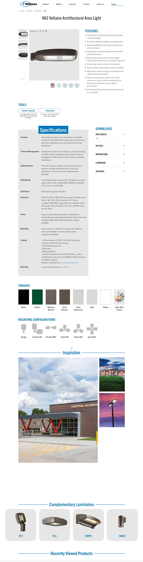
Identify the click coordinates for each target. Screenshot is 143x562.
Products (46, 4)
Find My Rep (49, 111)
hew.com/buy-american (69, 262)
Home (22, 11)
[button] (23, 34)
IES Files (110, 145)
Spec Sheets (110, 134)
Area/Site (38, 11)
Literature (110, 162)
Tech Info (110, 171)
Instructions (110, 154)
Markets (59, 4)
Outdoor (29, 11)
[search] (117, 4)
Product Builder (28, 111)
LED (97, 138)
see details (64, 267)
